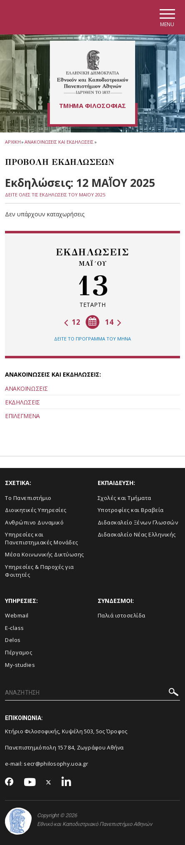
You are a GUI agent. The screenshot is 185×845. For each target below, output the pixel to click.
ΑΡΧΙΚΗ (12, 142)
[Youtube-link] (30, 782)
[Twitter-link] (49, 782)
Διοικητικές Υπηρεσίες (36, 510)
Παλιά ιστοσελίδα (122, 615)
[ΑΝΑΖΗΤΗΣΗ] (92, 693)
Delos (13, 640)
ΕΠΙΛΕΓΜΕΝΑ (22, 416)
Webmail (17, 615)
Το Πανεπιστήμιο (28, 498)
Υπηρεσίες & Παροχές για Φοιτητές (39, 570)
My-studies (20, 665)
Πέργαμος (18, 652)
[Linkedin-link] (67, 782)
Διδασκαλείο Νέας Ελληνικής (137, 534)
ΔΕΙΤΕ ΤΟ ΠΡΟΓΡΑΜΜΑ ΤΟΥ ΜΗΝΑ (92, 339)
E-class (14, 628)
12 (72, 322)
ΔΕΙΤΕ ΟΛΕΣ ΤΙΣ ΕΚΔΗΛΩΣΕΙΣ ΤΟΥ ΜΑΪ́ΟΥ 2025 (55, 194)
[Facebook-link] (9, 782)
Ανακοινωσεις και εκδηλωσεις (59, 142)
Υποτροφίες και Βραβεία (131, 510)
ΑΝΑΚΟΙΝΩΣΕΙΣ (26, 388)
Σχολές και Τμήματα (124, 498)
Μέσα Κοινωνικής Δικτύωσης (44, 554)
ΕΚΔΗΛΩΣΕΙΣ (22, 402)
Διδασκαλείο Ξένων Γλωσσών (138, 522)
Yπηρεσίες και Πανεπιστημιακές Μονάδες (41, 538)
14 (113, 322)
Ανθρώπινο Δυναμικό (34, 522)
